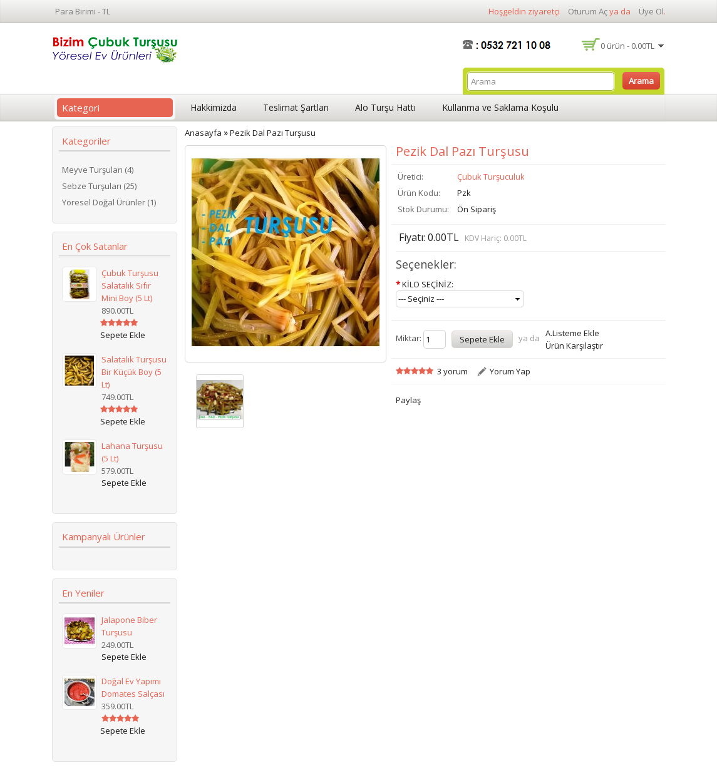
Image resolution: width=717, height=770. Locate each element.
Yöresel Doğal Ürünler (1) (109, 202)
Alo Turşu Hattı (385, 107)
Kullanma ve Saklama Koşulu (500, 107)
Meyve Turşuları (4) (97, 169)
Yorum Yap (510, 371)
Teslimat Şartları (296, 107)
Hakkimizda (213, 107)
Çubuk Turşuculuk (491, 176)
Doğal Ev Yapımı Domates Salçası (133, 687)
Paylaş (408, 400)
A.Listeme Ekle (572, 333)
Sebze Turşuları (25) (99, 186)
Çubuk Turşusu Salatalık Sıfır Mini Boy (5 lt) (129, 285)
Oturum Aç (587, 11)
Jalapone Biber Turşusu (129, 626)
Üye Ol (651, 11)
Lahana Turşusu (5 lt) (132, 452)
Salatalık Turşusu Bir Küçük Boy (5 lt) (134, 372)
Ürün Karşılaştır (574, 345)
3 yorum (452, 371)
